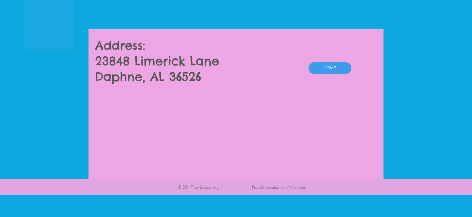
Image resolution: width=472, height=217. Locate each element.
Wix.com (297, 187)
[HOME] (330, 68)
